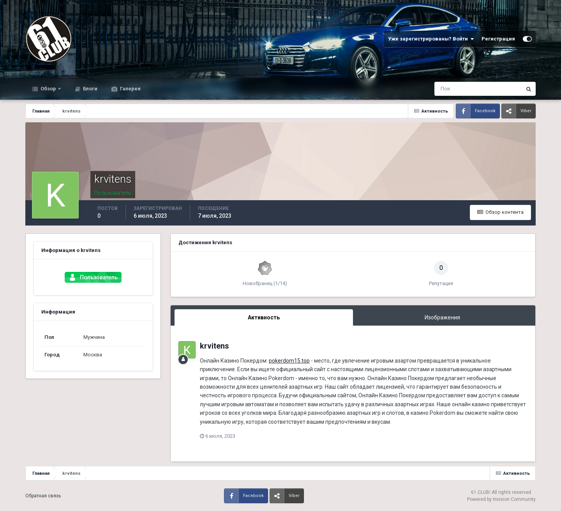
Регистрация (498, 39)
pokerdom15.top (289, 361)
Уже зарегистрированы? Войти (431, 39)
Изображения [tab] (442, 317)
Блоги (89, 89)
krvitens (214, 346)
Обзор (48, 89)
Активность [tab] (264, 317)
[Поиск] (445, 89)
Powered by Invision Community (501, 499)
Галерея (130, 89)
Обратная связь (43, 496)
